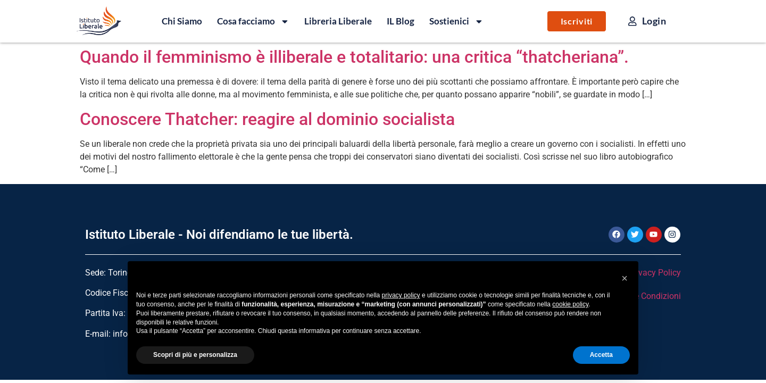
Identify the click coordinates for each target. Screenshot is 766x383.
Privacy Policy (654, 273)
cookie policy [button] (570, 304)
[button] (624, 278)
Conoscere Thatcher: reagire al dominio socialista (267, 119)
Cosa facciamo (253, 21)
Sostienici (456, 21)
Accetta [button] (601, 355)
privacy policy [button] (401, 295)
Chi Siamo (182, 21)
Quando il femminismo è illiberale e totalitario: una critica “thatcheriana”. (354, 57)
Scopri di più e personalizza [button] (195, 355)
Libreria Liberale (338, 21)
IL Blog (400, 21)
